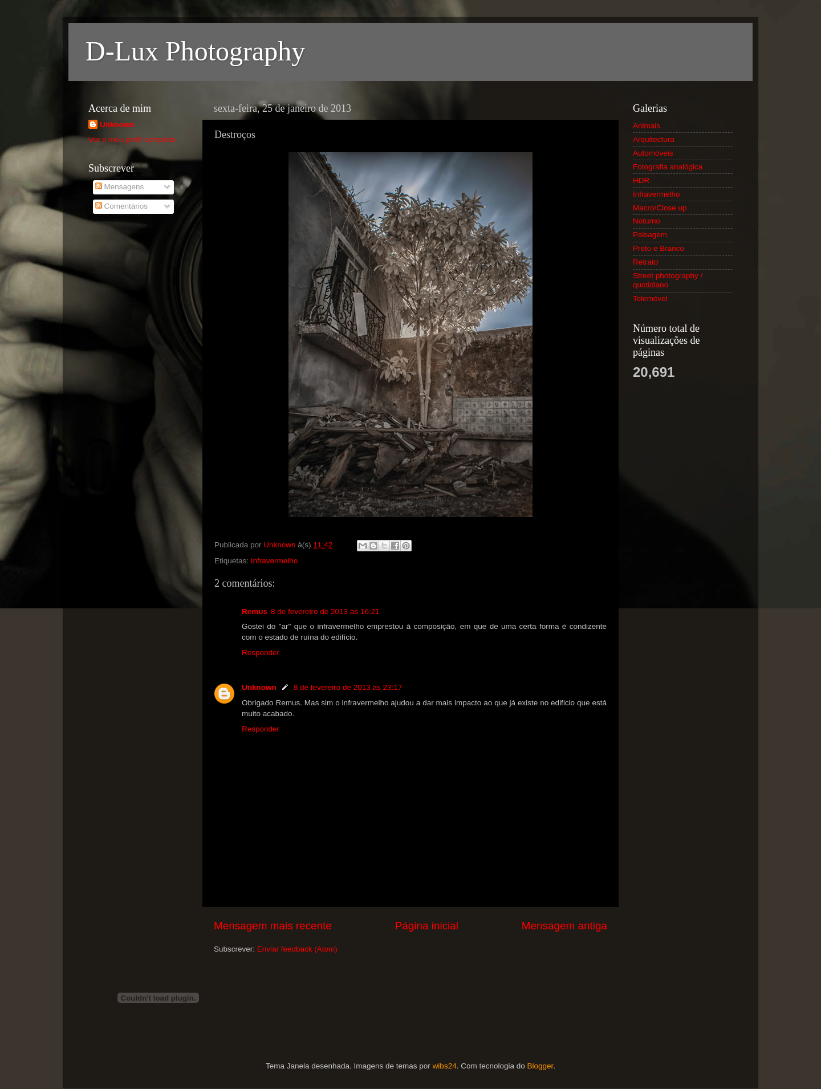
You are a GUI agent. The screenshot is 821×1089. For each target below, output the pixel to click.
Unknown (259, 687)
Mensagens (119, 186)
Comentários (121, 206)
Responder (260, 652)
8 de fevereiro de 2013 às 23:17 (348, 687)
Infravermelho (274, 560)
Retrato (645, 262)
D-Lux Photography (195, 51)
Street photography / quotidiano (667, 280)
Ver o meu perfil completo (132, 139)
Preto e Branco (658, 248)
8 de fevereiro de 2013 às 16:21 (325, 611)
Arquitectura (653, 139)
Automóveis (653, 153)
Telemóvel (650, 298)
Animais (646, 125)
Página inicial (426, 926)
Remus (254, 611)
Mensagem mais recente (273, 926)
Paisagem (650, 234)
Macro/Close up (660, 208)
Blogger (540, 1066)
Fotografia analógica (667, 166)
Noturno (646, 221)
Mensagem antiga (564, 926)
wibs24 (445, 1066)
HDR (641, 180)
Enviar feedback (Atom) (297, 949)
